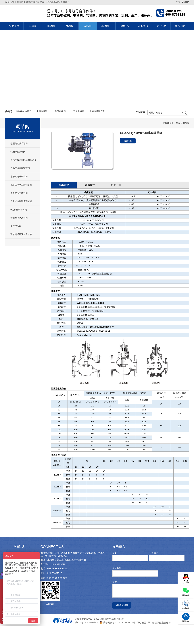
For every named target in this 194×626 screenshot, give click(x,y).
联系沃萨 (180, 26)
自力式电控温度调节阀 (21, 201)
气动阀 (69, 26)
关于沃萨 (161, 26)
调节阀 (88, 26)
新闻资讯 (143, 26)
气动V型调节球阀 (18, 209)
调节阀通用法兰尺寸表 (21, 234)
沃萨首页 (14, 26)
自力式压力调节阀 (19, 193)
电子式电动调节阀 (19, 176)
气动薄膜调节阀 (17, 151)
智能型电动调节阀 (19, 218)
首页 (178, 123)
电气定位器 (15, 226)
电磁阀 (32, 26)
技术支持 (125, 26)
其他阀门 (106, 26)
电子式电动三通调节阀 (21, 185)
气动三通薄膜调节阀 (20, 168)
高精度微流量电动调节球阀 (23, 160)
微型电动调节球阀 (19, 143)
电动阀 (51, 26)
